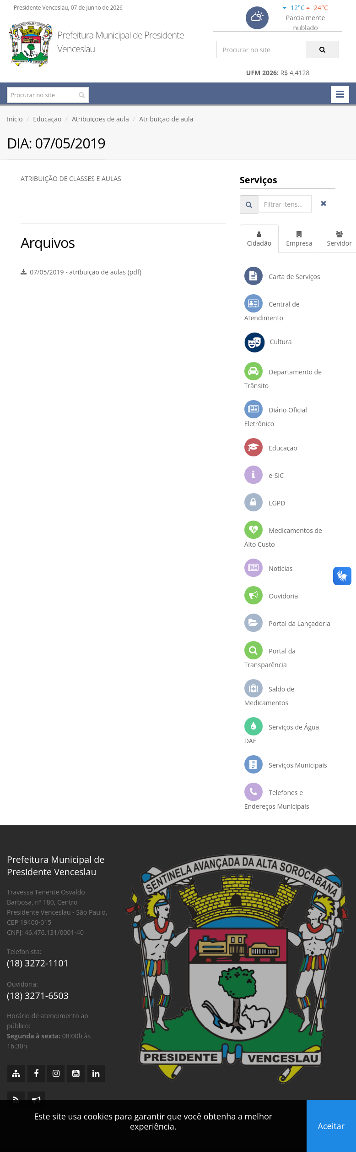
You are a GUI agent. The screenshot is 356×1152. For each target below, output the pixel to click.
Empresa (299, 239)
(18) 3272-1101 (38, 963)
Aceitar (331, 1125)
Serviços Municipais (285, 764)
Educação (47, 119)
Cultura (268, 342)
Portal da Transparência (270, 655)
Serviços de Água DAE (281, 731)
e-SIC (264, 475)
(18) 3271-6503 (38, 995)
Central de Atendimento (272, 308)
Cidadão (259, 239)
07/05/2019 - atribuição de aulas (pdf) (81, 272)
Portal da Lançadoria (287, 623)
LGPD (265, 502)
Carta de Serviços (282, 276)
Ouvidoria (271, 595)
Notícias (268, 568)
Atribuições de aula (100, 119)
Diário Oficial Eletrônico (275, 414)
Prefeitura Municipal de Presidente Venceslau (120, 42)
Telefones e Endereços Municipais (276, 797)
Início (15, 119)
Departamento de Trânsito (283, 376)
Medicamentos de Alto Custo (283, 535)
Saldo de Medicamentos (269, 693)
